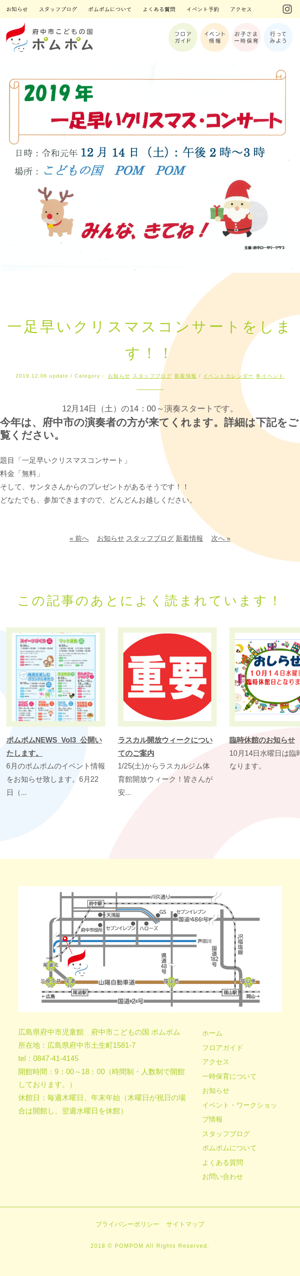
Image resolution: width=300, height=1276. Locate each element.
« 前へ (79, 538)
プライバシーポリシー (127, 1224)
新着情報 (185, 376)
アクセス (215, 1062)
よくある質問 (222, 1162)
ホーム (212, 1033)
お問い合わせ (222, 1176)
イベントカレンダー (228, 376)
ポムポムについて (229, 1148)
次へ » (221, 538)
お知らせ (119, 376)
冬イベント (270, 376)
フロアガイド (222, 1047)
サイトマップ (185, 1224)
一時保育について (229, 1076)
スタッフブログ (152, 376)
